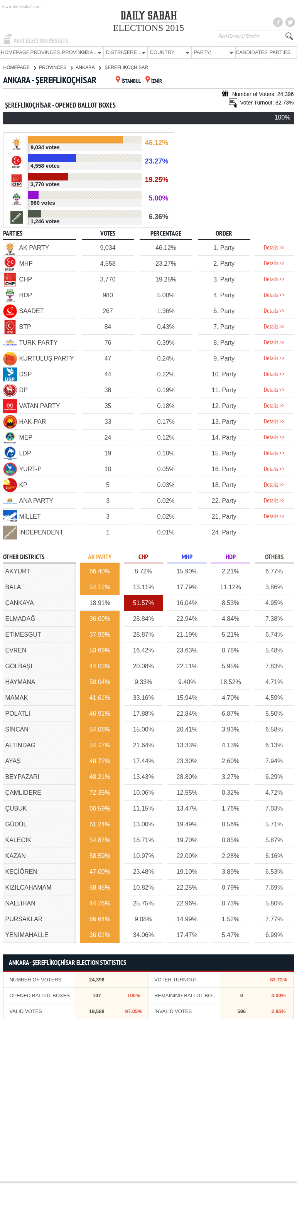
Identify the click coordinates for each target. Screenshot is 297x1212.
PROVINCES (45, 52)
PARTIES (280, 52)
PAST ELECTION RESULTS (41, 40)
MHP (187, 557)
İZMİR (153, 81)
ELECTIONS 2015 (148, 28)
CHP (143, 557)
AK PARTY (99, 557)
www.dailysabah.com (22, 6)
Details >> (274, 247)
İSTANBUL (128, 81)
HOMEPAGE (15, 52)
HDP (231, 557)
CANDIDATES (250, 52)
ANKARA (88, 67)
